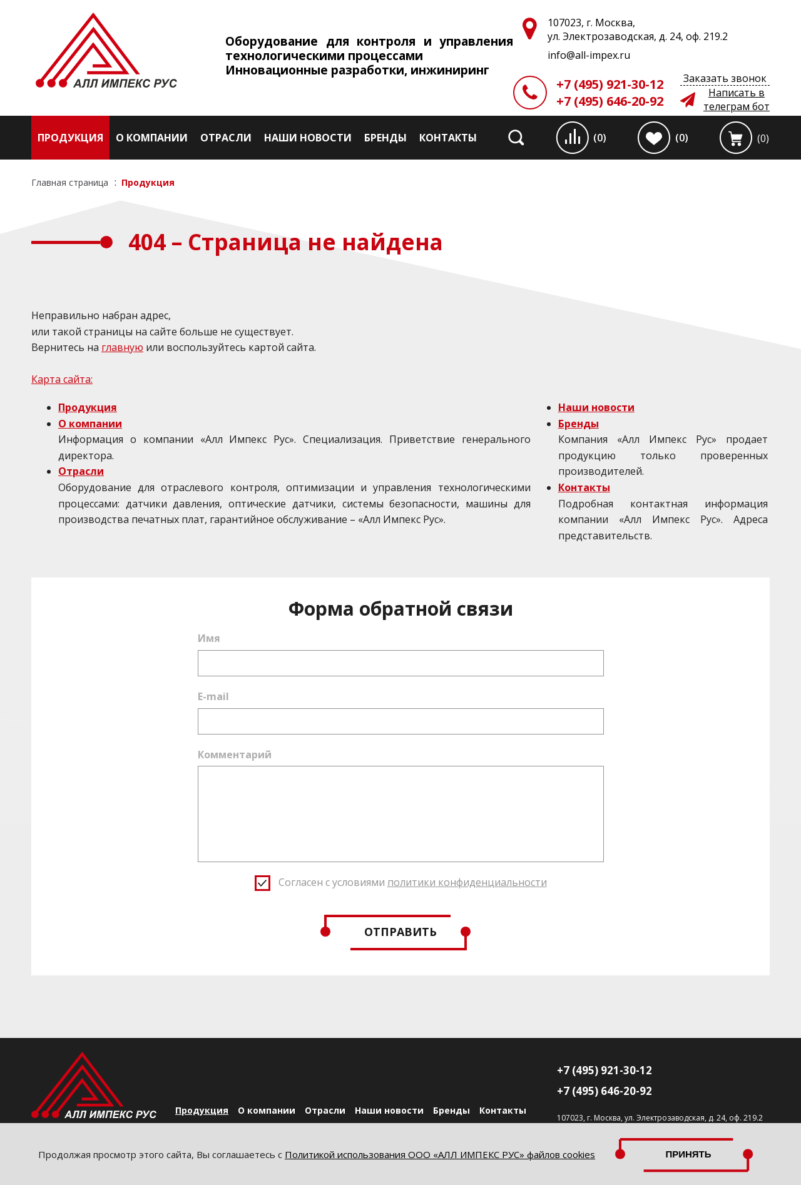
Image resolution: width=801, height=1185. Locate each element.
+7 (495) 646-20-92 (609, 101)
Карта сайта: (62, 379)
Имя (209, 638)
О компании (152, 138)
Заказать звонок (725, 78)
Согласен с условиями (412, 882)
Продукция (70, 138)
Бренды (385, 138)
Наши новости (308, 138)
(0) (599, 138)
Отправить (400, 932)
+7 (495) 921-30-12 (609, 84)
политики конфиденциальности (467, 882)
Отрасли (226, 138)
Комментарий (235, 754)
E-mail (213, 696)
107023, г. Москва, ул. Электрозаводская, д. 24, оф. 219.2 (660, 1117)
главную (122, 347)
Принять (688, 1154)
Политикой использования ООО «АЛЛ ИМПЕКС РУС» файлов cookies (440, 1154)
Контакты (448, 138)
